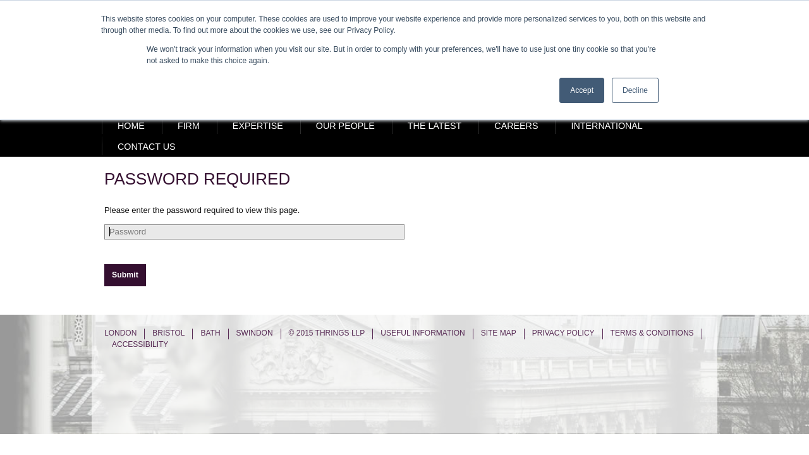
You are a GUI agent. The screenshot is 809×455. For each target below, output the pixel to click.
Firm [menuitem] (189, 126)
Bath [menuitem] (210, 333)
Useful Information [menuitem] (422, 333)
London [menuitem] (120, 333)
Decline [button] (635, 90)
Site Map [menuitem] (498, 333)
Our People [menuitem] (345, 126)
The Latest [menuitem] (435, 126)
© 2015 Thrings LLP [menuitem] (327, 333)
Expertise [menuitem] (258, 126)
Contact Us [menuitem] (147, 147)
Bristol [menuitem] (168, 333)
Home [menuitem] (131, 126)
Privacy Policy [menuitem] (563, 333)
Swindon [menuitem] (254, 333)
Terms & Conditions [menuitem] (652, 333)
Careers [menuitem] (516, 126)
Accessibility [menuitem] (140, 344)
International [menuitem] (606, 126)
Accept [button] (581, 90)
